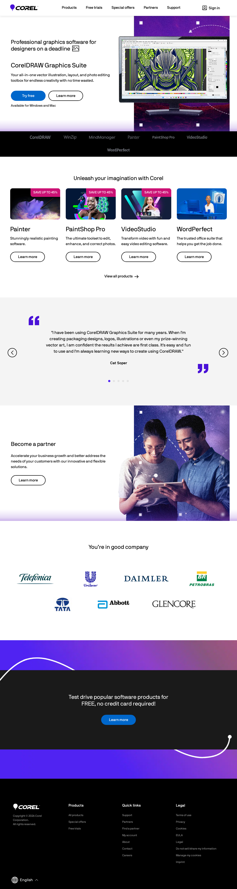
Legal (180, 842)
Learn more (65, 96)
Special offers (79, 821)
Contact (128, 848)
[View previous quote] (12, 352)
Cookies (182, 828)
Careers (128, 855)
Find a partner (132, 828)
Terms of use (185, 815)
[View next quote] (224, 352)
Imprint (181, 862)
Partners (128, 821)
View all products (118, 276)
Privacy (181, 821)
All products (77, 815)
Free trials (76, 828)
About (126, 842)
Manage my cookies (190, 855)
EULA (180, 835)
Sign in (211, 8)
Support (128, 815)
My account (131, 835)
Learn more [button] (27, 257)
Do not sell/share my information (200, 848)
